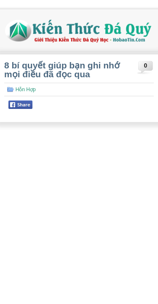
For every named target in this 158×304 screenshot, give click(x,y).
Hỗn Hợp (26, 89)
